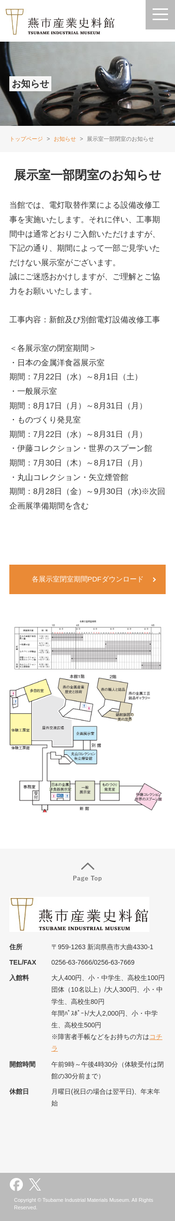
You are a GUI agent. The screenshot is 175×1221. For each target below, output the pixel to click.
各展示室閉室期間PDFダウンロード (88, 579)
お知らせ (65, 139)
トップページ (26, 139)
